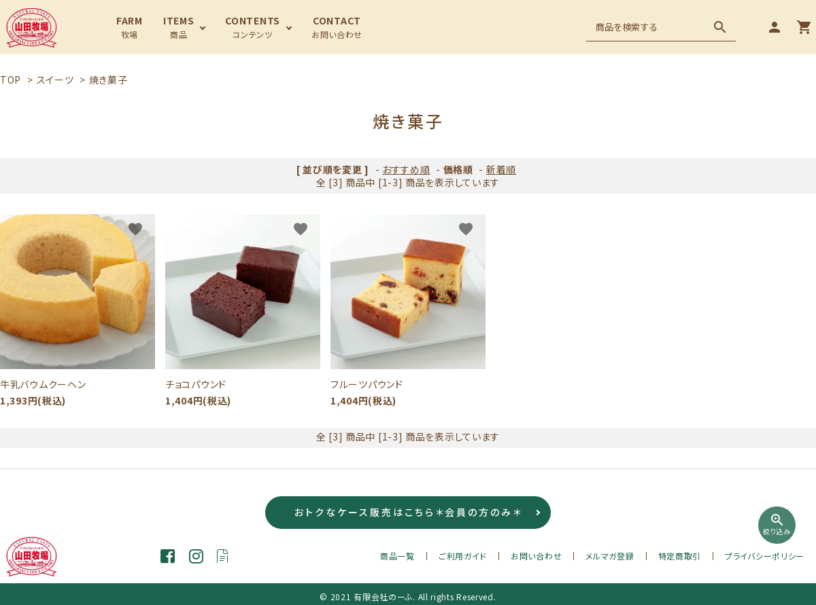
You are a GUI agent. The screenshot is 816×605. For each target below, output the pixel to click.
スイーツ (55, 79)
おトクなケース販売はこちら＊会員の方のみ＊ (408, 512)
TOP (10, 79)
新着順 (501, 169)
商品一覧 (397, 555)
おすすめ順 (406, 169)
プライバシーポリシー (764, 555)
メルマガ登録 (609, 555)
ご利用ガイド (463, 555)
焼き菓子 (108, 79)
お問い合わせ (536, 555)
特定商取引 (680, 555)
